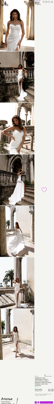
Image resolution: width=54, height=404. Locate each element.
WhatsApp (49, 390)
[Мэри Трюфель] (4, 3)
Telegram (52, 390)
